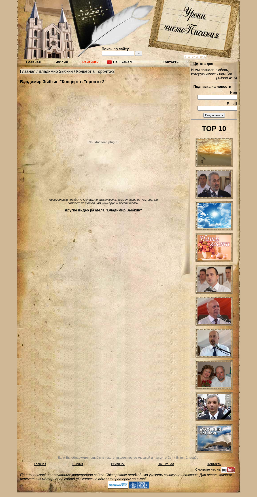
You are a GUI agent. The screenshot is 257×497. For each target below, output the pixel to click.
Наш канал (166, 464)
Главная (33, 62)
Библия (61, 62)
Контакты (171, 62)
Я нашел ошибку (195, 57)
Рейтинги (90, 62)
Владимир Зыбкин (56, 71)
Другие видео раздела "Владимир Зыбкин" (103, 210)
